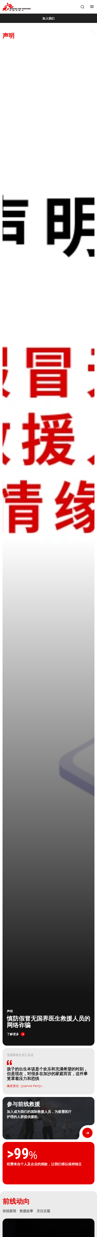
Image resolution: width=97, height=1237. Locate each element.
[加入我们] (48, 18)
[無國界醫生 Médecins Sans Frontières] (17, 7)
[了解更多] (16, 1034)
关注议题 (43, 1211)
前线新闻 (9, 1211)
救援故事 (26, 1211)
